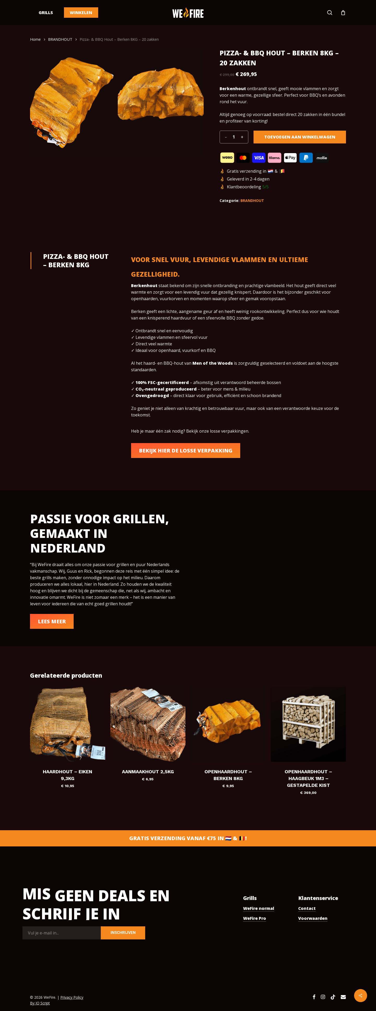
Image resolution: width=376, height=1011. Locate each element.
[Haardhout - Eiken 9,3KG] (67, 724)
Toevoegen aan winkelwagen (299, 137)
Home (35, 39)
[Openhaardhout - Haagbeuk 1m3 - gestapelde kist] (308, 724)
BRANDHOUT (60, 39)
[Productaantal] (234, 137)
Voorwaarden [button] (312, 918)
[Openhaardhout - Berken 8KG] (228, 724)
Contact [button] (307, 908)
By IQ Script (40, 1003)
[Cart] (343, 12)
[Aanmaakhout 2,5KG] (147, 724)
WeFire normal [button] (258, 908)
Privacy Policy (71, 997)
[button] (185, 451)
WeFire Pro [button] (254, 918)
